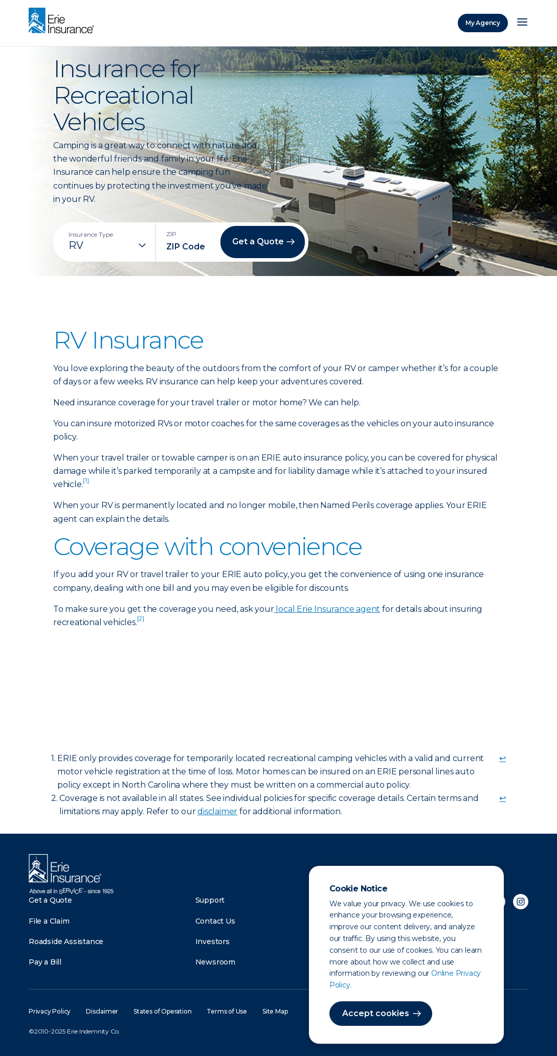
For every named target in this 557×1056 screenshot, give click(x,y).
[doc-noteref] (85, 484)
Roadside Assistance (66, 941)
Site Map (274, 1011)
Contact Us (215, 921)
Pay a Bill (45, 962)
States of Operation (162, 1011)
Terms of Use (227, 1011)
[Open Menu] (522, 23)
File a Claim (49, 921)
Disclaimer (102, 1011)
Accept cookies (375, 1013)
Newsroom (215, 962)
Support (210, 900)
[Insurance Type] (108, 245)
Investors (212, 941)
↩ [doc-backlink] (502, 758)
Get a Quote (50, 900)
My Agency (482, 23)
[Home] (64, 21)
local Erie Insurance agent (327, 609)
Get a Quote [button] (258, 241)
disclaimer (217, 811)
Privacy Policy (50, 1011)
